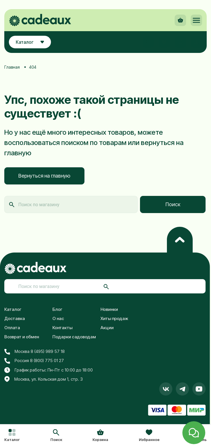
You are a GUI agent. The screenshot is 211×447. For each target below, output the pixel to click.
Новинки (109, 309)
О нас (58, 318)
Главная (12, 67)
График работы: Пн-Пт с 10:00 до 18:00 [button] (48, 370)
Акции (107, 327)
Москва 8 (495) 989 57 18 (34, 351)
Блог (57, 309)
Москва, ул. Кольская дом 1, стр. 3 (43, 379)
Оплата (12, 327)
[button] (56, 436)
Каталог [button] (30, 42)
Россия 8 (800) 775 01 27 (34, 360)
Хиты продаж (114, 318)
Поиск (172, 204)
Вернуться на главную (44, 176)
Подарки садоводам (74, 336)
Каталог (12, 309)
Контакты (62, 327)
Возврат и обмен (21, 336)
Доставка (14, 318)
